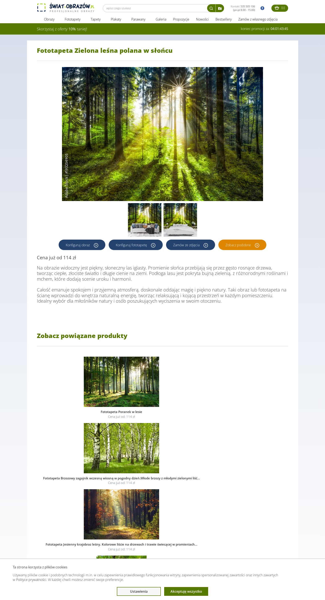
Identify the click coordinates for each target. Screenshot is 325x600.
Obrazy (49, 20)
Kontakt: (243, 8)
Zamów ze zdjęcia (187, 246)
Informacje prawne (94, 550)
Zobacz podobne (239, 246)
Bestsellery (223, 20)
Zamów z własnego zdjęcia (257, 20)
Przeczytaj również (139, 550)
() (280, 7)
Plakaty (116, 20)
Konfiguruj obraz (77, 246)
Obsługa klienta (51, 550)
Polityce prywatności (31, 579)
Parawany (138, 20)
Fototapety (72, 20)
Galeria (161, 20)
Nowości (202, 20)
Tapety (96, 20)
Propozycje (181, 20)
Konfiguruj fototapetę (132, 246)
